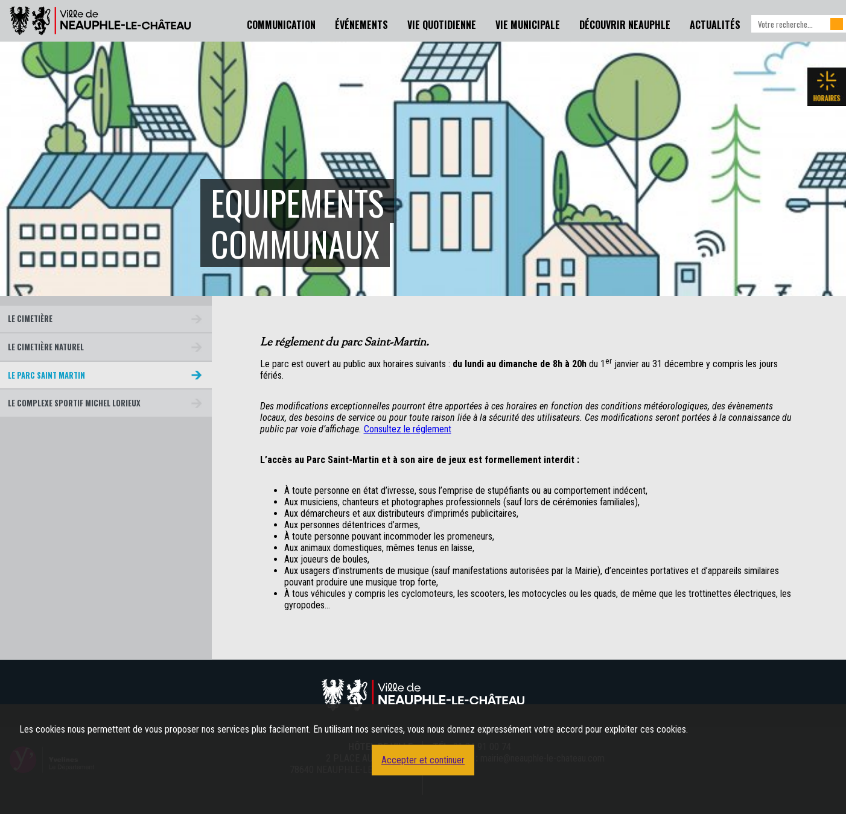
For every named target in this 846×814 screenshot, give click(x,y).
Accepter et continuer (423, 760)
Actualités (715, 24)
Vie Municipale (527, 24)
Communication (281, 24)
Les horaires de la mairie (826, 87)
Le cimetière (30, 318)
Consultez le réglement (407, 429)
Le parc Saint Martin (46, 375)
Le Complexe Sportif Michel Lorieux (74, 403)
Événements (361, 24)
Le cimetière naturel (46, 347)
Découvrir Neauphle (624, 24)
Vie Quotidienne (441, 24)
